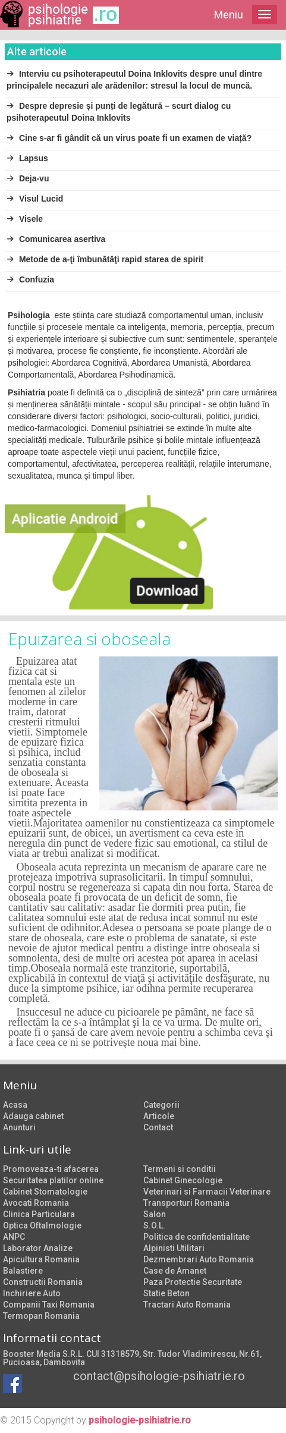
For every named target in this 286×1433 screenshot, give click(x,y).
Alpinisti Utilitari (174, 1248)
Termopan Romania (41, 1316)
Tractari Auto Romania (187, 1304)
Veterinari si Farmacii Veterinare (207, 1191)
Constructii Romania (43, 1282)
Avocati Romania (36, 1203)
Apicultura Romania (41, 1259)
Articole (158, 1116)
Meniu (228, 14)
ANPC (14, 1237)
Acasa (15, 1105)
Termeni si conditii (179, 1169)
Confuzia (30, 279)
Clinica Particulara (39, 1214)
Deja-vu (28, 178)
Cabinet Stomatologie (45, 1191)
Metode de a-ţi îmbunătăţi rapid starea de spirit (105, 259)
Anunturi (19, 1127)
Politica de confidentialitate (196, 1237)
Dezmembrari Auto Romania (198, 1259)
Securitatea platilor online (53, 1180)
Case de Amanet (174, 1271)
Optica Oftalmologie (42, 1225)
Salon (154, 1214)
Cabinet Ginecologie (182, 1180)
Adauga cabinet (33, 1116)
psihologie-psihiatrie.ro (140, 1420)
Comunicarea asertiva (56, 239)
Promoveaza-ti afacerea (51, 1169)
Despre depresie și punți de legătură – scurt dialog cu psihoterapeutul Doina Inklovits (119, 111)
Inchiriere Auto (32, 1293)
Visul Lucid (35, 198)
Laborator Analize (38, 1248)
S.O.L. (154, 1225)
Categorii (161, 1105)
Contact (158, 1127)
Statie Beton (166, 1293)
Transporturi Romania (186, 1203)
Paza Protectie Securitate (192, 1282)
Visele (25, 219)
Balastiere (23, 1271)
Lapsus (27, 158)
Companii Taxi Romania (49, 1304)
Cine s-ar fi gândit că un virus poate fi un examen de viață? (129, 138)
